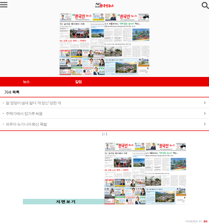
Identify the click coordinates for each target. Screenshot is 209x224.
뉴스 (26, 82)
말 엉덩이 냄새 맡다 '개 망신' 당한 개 (33, 103)
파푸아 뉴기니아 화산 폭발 (26, 124)
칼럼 (78, 82)
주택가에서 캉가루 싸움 (24, 114)
